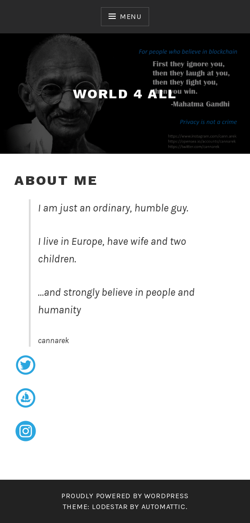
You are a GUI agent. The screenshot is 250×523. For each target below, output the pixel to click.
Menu (130, 16)
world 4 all (125, 93)
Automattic (163, 506)
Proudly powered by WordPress (124, 495)
